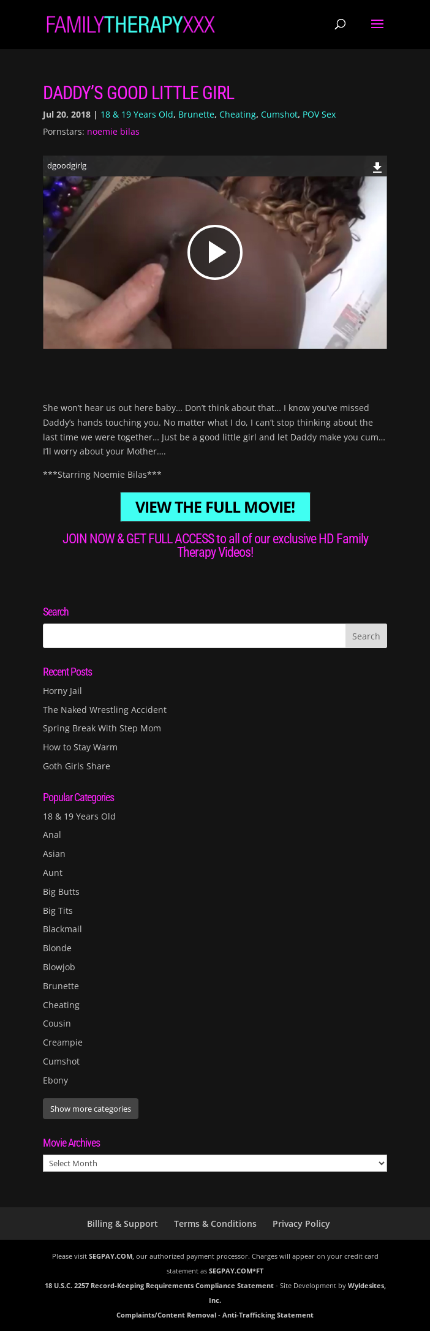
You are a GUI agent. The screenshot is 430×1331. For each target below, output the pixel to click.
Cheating (237, 114)
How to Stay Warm (80, 747)
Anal (52, 834)
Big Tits (58, 910)
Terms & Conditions (215, 1223)
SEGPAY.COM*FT (236, 1270)
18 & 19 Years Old (136, 114)
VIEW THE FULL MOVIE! (215, 507)
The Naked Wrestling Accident (105, 709)
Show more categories (90, 1108)
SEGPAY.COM (110, 1256)
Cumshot (279, 114)
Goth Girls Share (76, 766)
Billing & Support (122, 1223)
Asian (54, 853)
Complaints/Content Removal (166, 1314)
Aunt (52, 872)
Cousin (57, 1023)
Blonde (57, 948)
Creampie (63, 1042)
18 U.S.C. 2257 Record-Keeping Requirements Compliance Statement (159, 1285)
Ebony (55, 1080)
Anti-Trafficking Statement (268, 1314)
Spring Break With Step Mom (102, 728)
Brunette (196, 114)
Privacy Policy (301, 1223)
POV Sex (319, 114)
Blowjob (59, 967)
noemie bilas (113, 131)
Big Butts (61, 891)
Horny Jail (62, 690)
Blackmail (62, 929)
